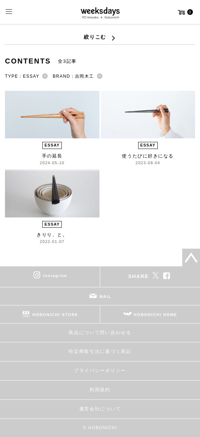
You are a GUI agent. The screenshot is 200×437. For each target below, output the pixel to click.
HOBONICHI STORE (55, 314)
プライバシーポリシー (100, 370)
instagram (55, 275)
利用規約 (100, 389)
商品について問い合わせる (100, 332)
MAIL (105, 296)
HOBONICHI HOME (155, 314)
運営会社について (100, 408)
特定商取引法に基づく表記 (100, 351)
